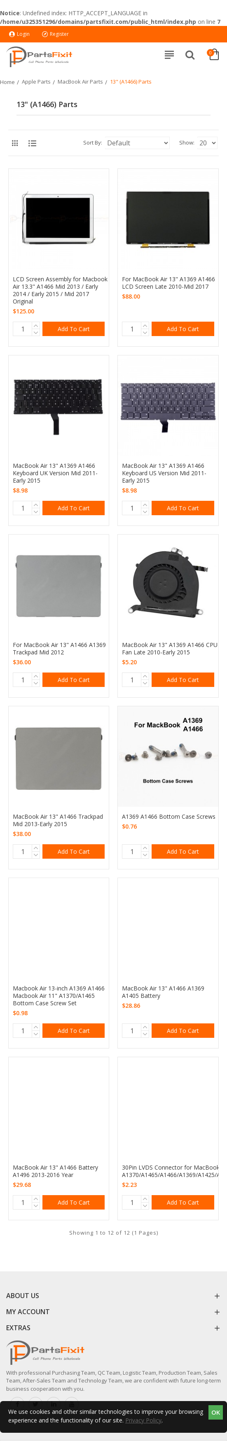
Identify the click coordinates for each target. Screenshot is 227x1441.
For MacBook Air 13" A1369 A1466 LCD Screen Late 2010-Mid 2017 (168, 283)
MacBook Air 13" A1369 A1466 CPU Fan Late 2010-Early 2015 (170, 648)
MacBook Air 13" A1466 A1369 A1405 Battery (163, 992)
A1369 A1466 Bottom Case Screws (168, 816)
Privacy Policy (143, 1420)
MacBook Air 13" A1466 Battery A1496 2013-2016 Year (55, 1171)
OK (215, 1412)
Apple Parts (36, 81)
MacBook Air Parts (80, 81)
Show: (186, 142)
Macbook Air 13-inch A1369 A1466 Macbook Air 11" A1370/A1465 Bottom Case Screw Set (59, 996)
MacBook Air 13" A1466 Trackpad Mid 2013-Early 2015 (58, 820)
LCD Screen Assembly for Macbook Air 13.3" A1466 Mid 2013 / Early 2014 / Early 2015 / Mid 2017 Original (60, 291)
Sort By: (92, 142)
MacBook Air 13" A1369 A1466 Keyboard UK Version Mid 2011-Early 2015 (55, 473)
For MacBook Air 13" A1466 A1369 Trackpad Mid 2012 (59, 648)
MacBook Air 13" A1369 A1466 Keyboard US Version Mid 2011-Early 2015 (164, 473)
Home (7, 82)
